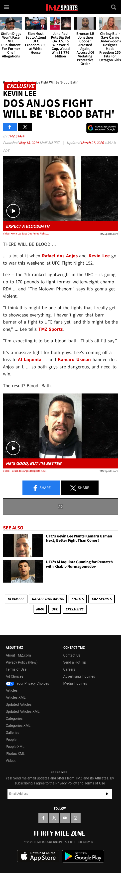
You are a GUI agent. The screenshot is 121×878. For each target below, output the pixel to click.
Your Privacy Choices (27, 683)
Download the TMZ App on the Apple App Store (38, 856)
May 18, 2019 (29, 142)
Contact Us (72, 655)
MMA (40, 609)
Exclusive (74, 609)
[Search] (114, 7)
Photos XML (15, 754)
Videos (11, 761)
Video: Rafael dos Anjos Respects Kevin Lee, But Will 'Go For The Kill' (26, 470)
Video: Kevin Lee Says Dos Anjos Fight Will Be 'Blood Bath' (26, 233)
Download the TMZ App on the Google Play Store (83, 856)
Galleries (12, 733)
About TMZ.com (18, 655)
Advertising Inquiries (79, 676)
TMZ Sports (50, 329)
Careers (69, 669)
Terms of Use (16, 669)
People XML (15, 747)
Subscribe (107, 794)
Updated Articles (18, 704)
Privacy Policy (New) (21, 662)
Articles (12, 690)
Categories (14, 718)
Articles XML (16, 697)
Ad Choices (14, 676)
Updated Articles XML (22, 711)
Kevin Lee (15, 598)
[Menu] (7, 7)
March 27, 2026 (92, 142)
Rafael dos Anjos (48, 598)
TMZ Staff (16, 136)
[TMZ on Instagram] (76, 818)
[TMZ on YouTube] (65, 818)
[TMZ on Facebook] (43, 818)
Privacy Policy (66, 783)
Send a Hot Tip (74, 662)
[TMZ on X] (54, 818)
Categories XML (18, 726)
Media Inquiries (75, 683)
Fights (77, 598)
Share (41, 488)
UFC (54, 609)
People (11, 740)
